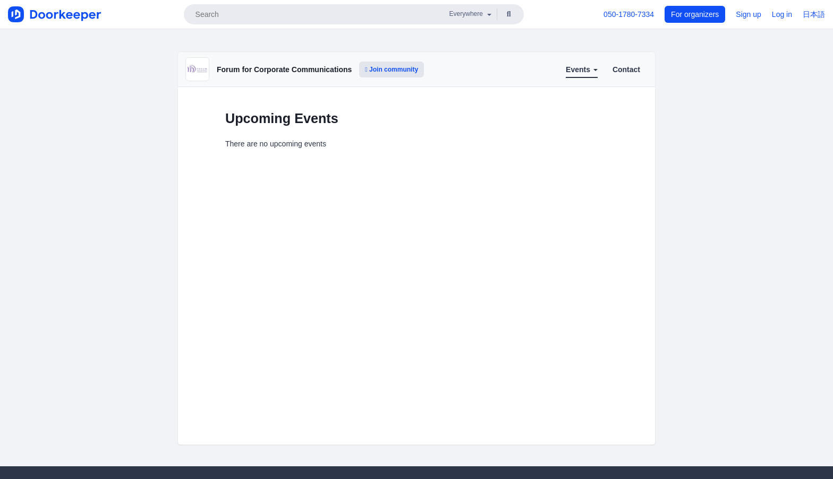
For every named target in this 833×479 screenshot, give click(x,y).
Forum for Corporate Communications (284, 69)
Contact (626, 69)
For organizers (695, 14)
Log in (782, 14)
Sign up (748, 14)
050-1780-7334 (629, 14)
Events (582, 69)
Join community (391, 69)
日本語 (814, 14)
